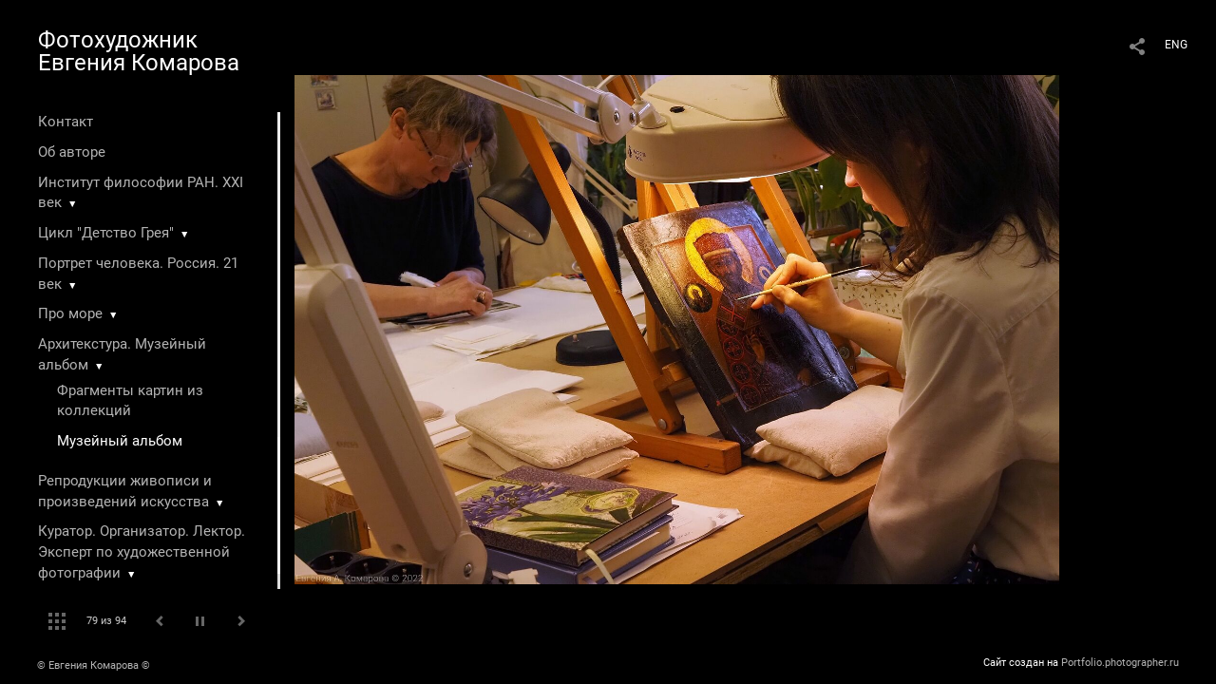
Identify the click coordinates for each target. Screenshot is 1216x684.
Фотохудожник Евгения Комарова (138, 51)
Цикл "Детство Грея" (106, 232)
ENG (1176, 44)
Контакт (65, 121)
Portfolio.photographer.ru (1120, 662)
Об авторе (71, 152)
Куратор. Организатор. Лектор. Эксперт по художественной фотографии (141, 551)
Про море (70, 313)
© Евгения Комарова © (93, 665)
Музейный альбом (119, 440)
